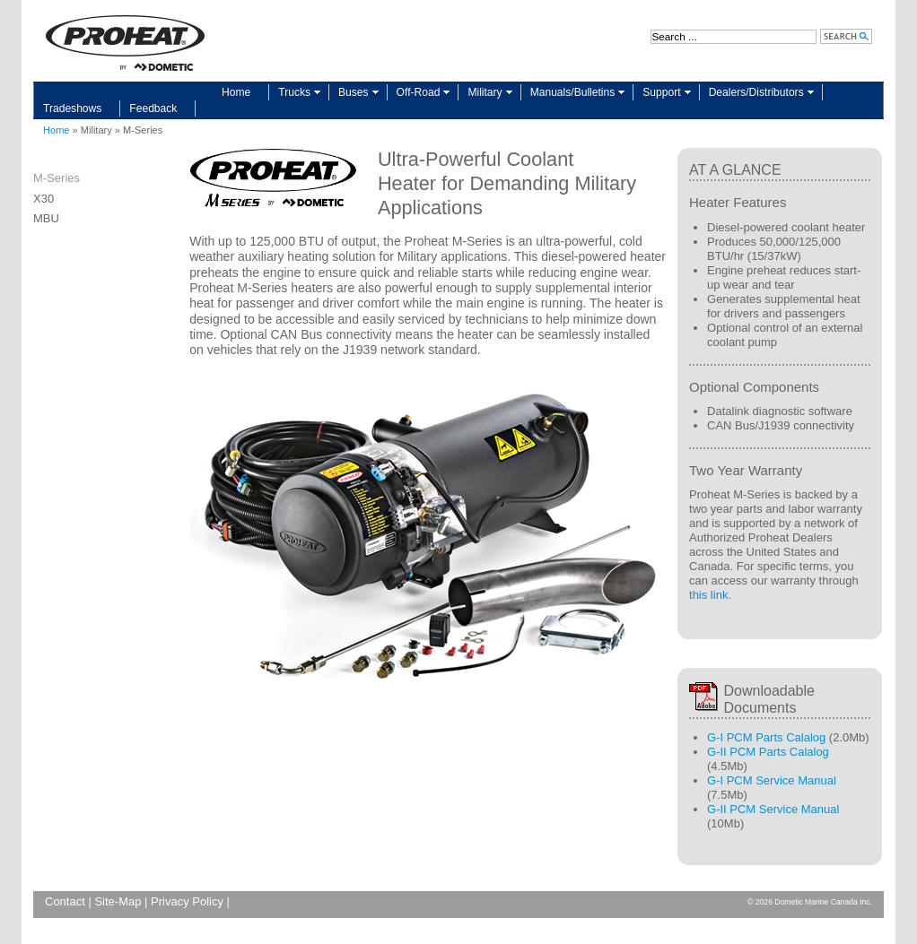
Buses (353, 92)
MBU (46, 218)
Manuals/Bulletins (573, 92)
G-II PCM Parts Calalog (768, 751)
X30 (43, 198)
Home (236, 92)
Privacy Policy (187, 901)
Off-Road (419, 92)
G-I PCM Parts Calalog (766, 737)
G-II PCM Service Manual (773, 809)
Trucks (294, 92)
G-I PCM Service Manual (771, 780)
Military (484, 92)
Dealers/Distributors (756, 92)
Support (661, 92)
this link (708, 595)
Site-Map (117, 901)
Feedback (153, 108)
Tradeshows (72, 108)
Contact (65, 901)
